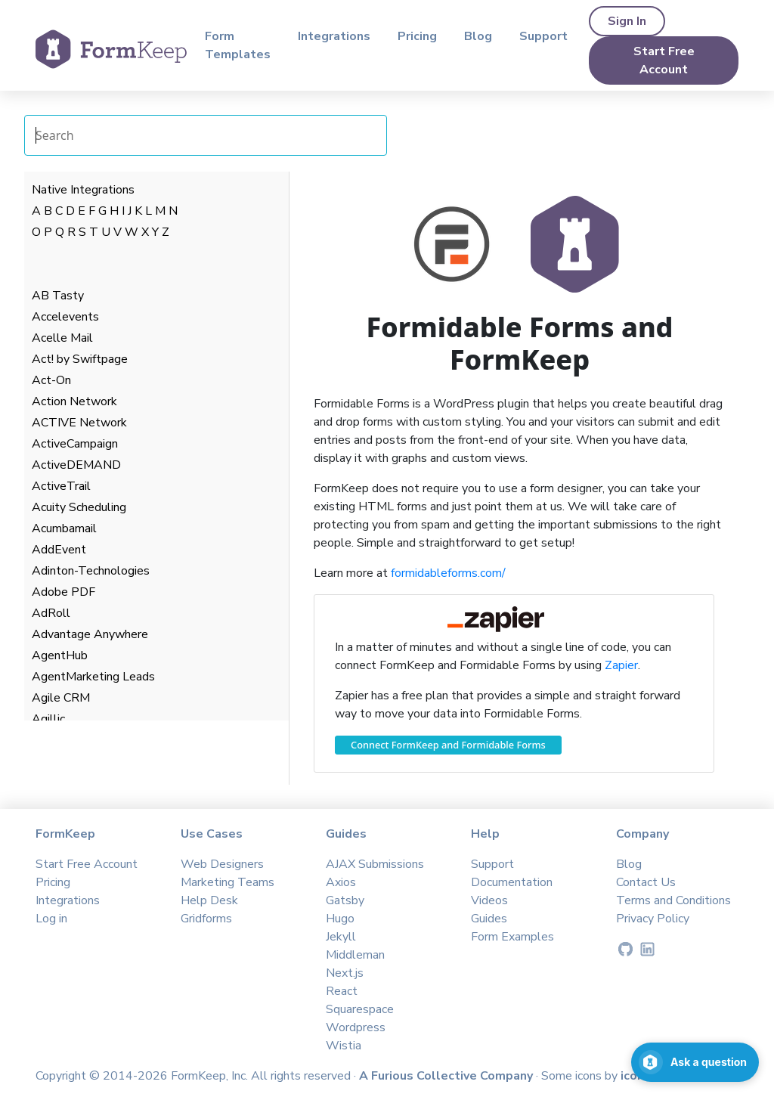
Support (543, 36)
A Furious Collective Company (447, 1076)
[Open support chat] (695, 1062)
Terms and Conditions (673, 900)
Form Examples (512, 936)
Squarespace (360, 1009)
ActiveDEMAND (76, 465)
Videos (489, 900)
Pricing (417, 36)
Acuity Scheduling (79, 507)
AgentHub (60, 655)
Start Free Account (664, 60)
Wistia (343, 1045)
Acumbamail (64, 528)
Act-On (51, 380)
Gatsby (345, 900)
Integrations (334, 36)
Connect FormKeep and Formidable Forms (448, 744)
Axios (341, 882)
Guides (489, 918)
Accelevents (65, 316)
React (342, 991)
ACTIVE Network (79, 422)
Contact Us (646, 882)
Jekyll (341, 936)
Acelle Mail (62, 338)
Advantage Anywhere (90, 634)
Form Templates (238, 45)
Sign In (627, 21)
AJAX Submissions (375, 864)
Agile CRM (61, 697)
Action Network (74, 401)
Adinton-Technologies (91, 570)
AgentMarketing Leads (93, 676)
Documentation (512, 882)
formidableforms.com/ (448, 573)
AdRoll (51, 613)
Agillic (48, 719)
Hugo (340, 918)
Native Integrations (83, 189)
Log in (51, 918)
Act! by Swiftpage (80, 359)
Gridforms (206, 918)
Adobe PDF (63, 592)
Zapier (621, 665)
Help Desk (209, 900)
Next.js (345, 973)
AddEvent (59, 549)
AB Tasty (58, 295)
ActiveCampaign (75, 443)
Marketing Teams (227, 882)
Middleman (355, 955)
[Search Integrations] (205, 135)
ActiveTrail (61, 486)
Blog (478, 36)
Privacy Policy (652, 918)
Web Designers (222, 864)
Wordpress (355, 1027)
